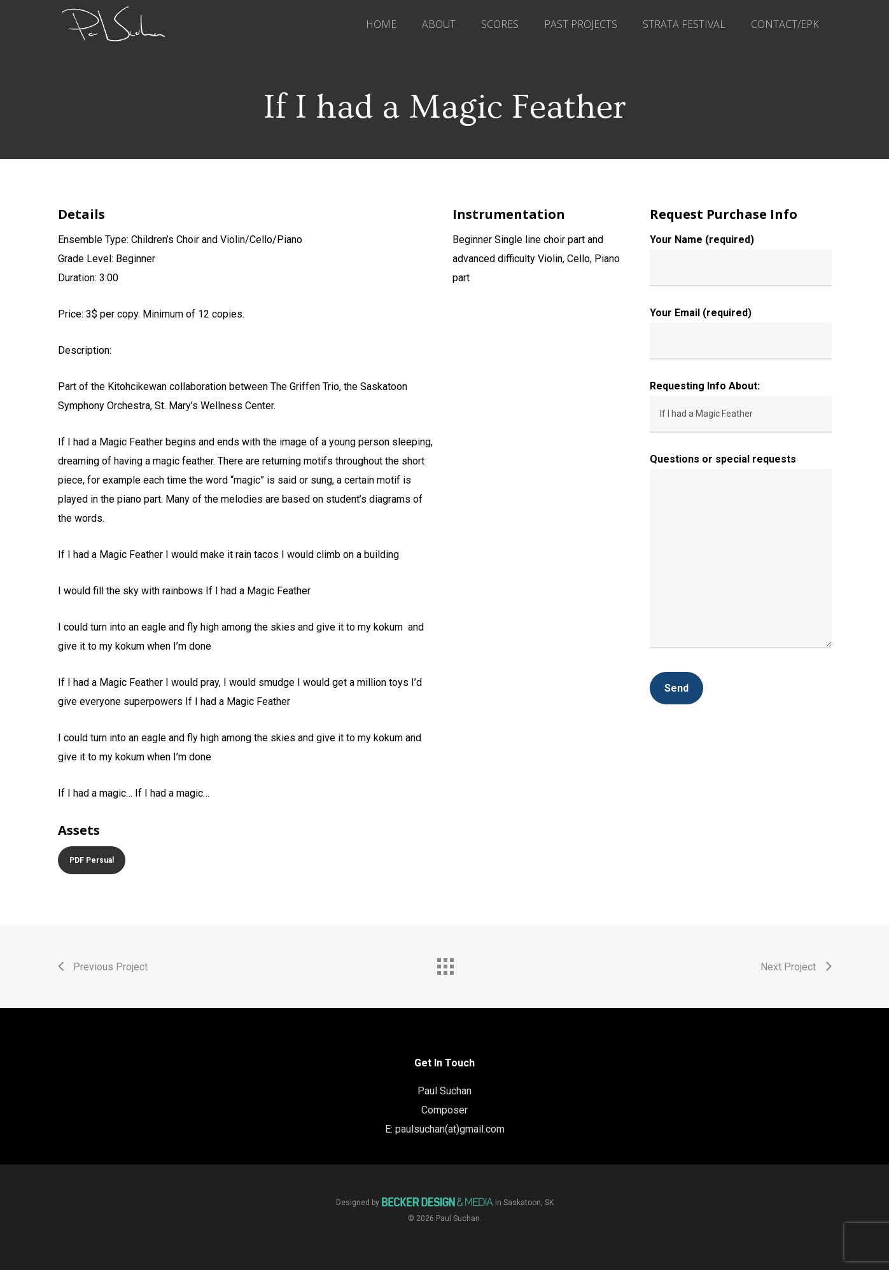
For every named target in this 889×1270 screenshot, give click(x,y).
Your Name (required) (740, 260)
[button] (91, 860)
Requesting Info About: (740, 406)
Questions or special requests (740, 554)
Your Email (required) (740, 333)
